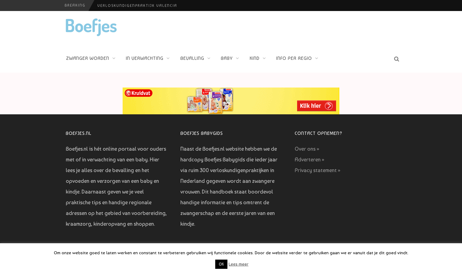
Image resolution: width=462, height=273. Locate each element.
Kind (255, 58)
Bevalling (192, 58)
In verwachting (144, 58)
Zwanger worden (87, 58)
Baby (227, 58)
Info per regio (294, 58)
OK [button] (221, 264)
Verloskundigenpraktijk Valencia (137, 6)
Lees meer (239, 264)
